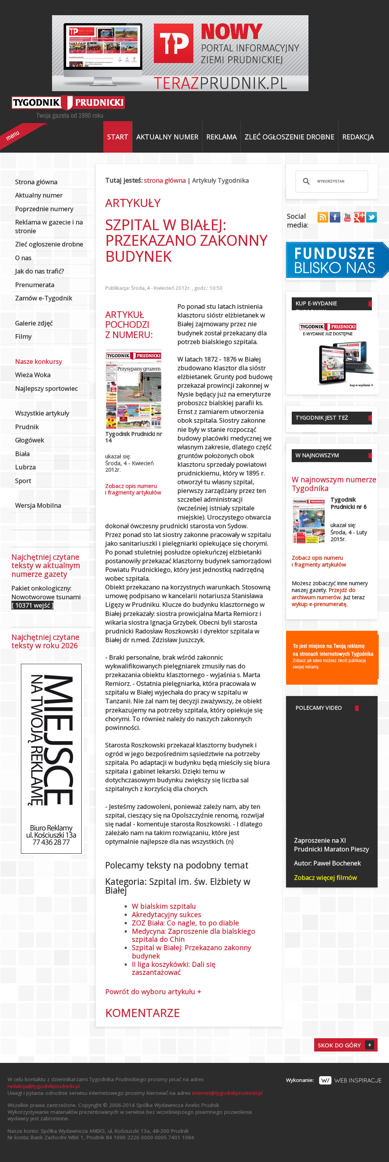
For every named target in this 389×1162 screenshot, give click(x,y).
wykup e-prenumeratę (319, 604)
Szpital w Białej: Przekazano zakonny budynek (191, 951)
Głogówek (29, 440)
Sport (23, 480)
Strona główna (36, 181)
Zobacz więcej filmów (325, 877)
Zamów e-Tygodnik (43, 298)
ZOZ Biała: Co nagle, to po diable (185, 922)
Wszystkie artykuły (42, 413)
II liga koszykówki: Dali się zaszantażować (173, 968)
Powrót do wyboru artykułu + (153, 991)
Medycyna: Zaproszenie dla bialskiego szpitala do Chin (193, 935)
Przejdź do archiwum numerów (324, 593)
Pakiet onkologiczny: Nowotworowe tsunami (46, 596)
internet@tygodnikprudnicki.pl (227, 1092)
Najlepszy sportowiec (46, 388)
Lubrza (25, 467)
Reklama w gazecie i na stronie (49, 226)
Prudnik (27, 426)
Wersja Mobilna (38, 505)
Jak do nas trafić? (39, 271)
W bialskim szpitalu (164, 906)
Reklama (221, 136)
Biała (22, 453)
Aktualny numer (167, 136)
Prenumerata (34, 284)
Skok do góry (339, 1045)
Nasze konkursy (38, 361)
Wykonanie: (333, 1080)
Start (117, 136)
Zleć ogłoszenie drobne (289, 136)
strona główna (165, 180)
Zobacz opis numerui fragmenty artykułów (133, 489)
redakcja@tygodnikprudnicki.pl (44, 1086)
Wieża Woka (33, 374)
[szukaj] (330, 181)
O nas (23, 257)
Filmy (23, 336)
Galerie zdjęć (34, 323)
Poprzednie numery (44, 208)
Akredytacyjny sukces (166, 914)
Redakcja (358, 136)
